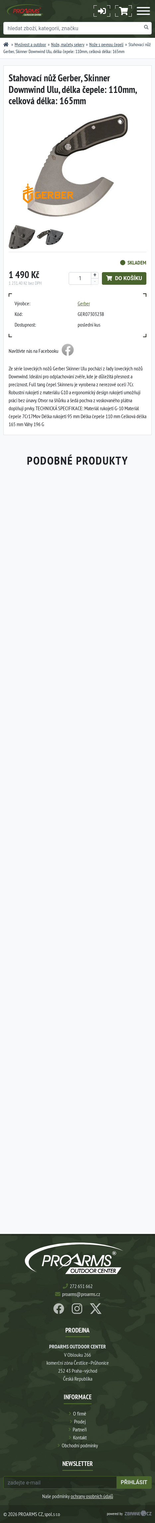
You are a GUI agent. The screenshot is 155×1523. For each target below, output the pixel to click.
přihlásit (134, 1482)
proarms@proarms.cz (81, 1294)
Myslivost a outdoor (30, 44)
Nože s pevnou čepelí (106, 44)
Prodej (80, 1421)
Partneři (80, 1429)
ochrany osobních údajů (92, 1496)
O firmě (79, 1413)
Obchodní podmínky (80, 1445)
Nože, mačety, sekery (67, 44)
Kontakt (80, 1437)
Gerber (84, 303)
